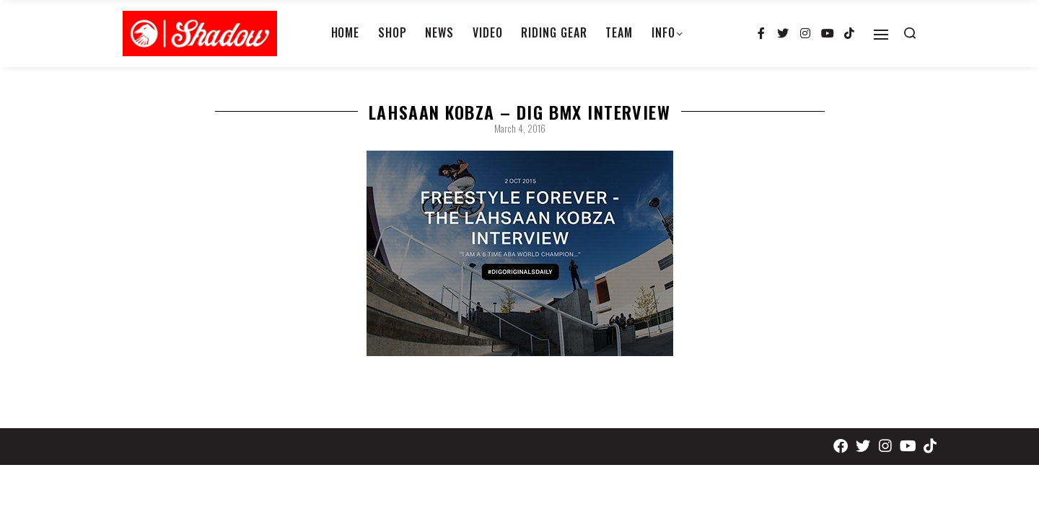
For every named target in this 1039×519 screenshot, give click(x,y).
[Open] (881, 34)
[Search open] (909, 33)
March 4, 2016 (519, 128)
